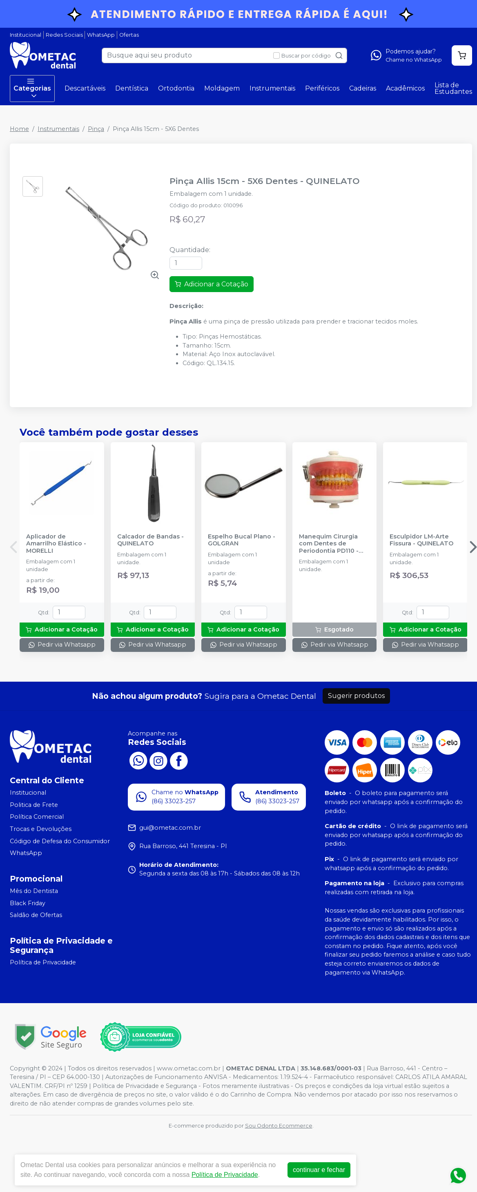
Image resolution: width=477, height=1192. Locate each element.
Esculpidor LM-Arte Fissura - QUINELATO (421, 540)
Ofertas (129, 35)
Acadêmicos (405, 88)
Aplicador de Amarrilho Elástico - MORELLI (56, 543)
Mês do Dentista (34, 891)
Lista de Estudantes (453, 88)
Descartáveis (85, 88)
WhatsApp (101, 35)
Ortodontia (176, 88)
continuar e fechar (319, 1169)
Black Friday (27, 903)
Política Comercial (37, 817)
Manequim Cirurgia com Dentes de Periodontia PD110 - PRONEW (329, 543)
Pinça (96, 129)
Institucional (25, 35)
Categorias (32, 88)
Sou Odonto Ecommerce (278, 1126)
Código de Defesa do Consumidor (60, 841)
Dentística (131, 88)
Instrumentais (272, 88)
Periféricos (322, 88)
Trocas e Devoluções (40, 829)
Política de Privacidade (43, 962)
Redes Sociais (64, 35)
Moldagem (222, 88)
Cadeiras (362, 88)
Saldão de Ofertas (36, 915)
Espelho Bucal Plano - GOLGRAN (241, 540)
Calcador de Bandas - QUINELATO (150, 540)
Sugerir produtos (356, 696)
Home (19, 129)
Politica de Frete (34, 805)
